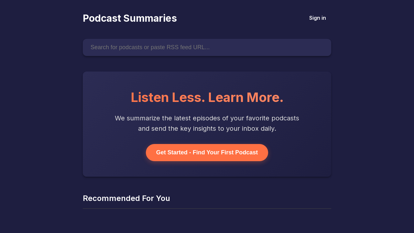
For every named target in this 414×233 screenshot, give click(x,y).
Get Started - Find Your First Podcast (207, 152)
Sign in (317, 18)
